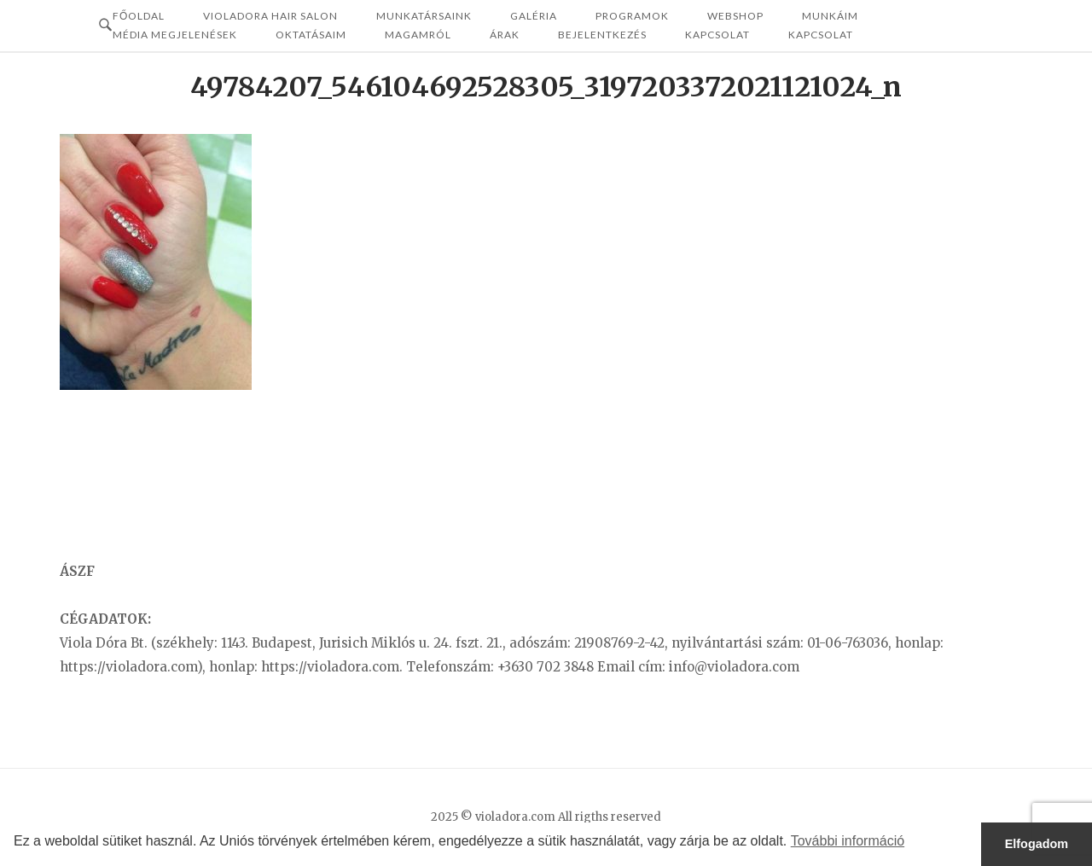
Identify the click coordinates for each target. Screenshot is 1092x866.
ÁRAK (505, 34)
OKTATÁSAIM (311, 34)
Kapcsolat (717, 34)
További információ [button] (847, 841)
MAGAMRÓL (418, 34)
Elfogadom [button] (1036, 844)
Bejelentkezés (602, 34)
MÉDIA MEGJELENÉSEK (175, 34)
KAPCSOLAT (820, 34)
